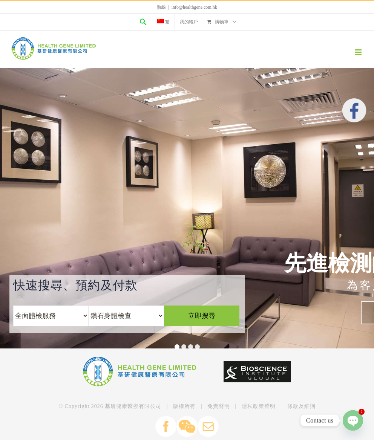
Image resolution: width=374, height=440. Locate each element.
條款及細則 (301, 406)
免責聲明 (218, 406)
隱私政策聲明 (259, 406)
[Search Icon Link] (143, 22)
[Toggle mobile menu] (359, 52)
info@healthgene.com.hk (194, 7)
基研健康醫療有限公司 (133, 406)
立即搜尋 (201, 315)
